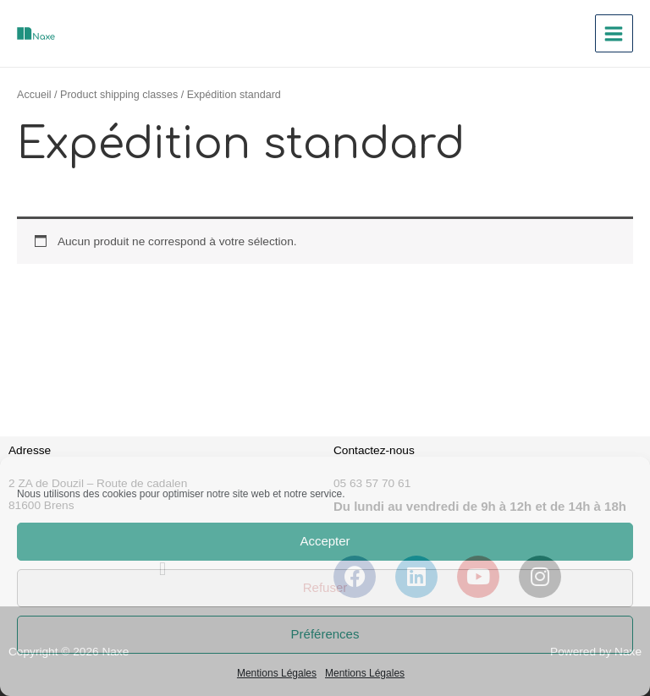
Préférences (325, 634)
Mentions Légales (277, 673)
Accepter (325, 541)
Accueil (34, 95)
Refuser (325, 587)
